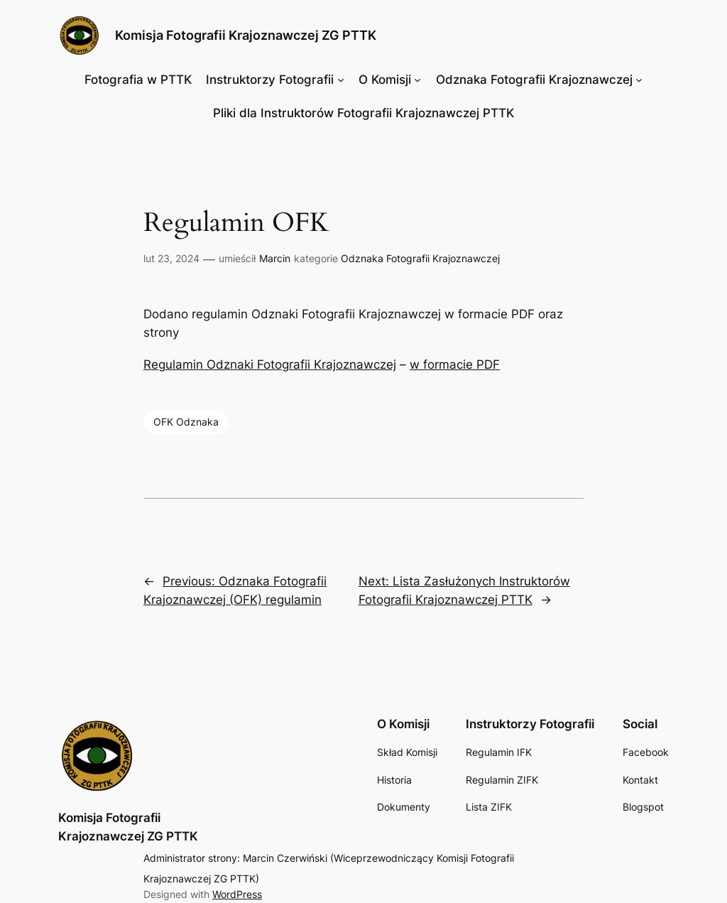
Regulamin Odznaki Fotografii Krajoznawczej (269, 364)
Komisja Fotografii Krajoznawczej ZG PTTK (245, 35)
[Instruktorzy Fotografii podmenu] (340, 79)
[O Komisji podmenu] (417, 79)
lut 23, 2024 (171, 258)
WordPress (237, 894)
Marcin (274, 258)
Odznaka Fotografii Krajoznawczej (420, 258)
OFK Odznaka (186, 422)
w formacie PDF (455, 364)
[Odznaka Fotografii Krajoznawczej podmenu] (639, 79)
